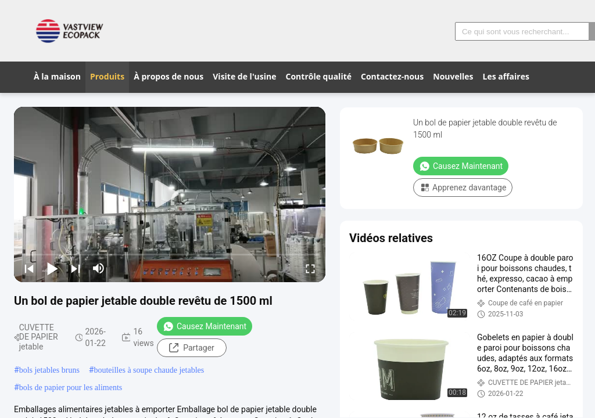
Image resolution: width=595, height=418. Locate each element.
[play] (169, 194)
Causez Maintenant (204, 326)
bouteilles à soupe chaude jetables (149, 370)
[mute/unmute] (98, 268)
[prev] (29, 268)
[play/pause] (52, 268)
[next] (75, 268)
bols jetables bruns (49, 370)
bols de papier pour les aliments (71, 387)
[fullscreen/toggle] (310, 268)
